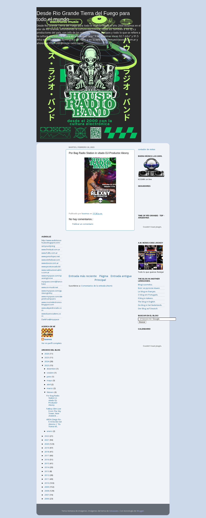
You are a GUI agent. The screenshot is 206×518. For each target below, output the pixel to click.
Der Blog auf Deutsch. (148, 308)
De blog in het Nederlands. (150, 305)
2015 (47, 463)
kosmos (48, 339)
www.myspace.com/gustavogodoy (51, 291)
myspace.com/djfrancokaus (51, 282)
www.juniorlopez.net (50, 256)
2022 (47, 436)
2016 (47, 459)
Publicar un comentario (82, 224)
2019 (47, 447)
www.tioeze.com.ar (50, 263)
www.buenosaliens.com (51, 314)
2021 (47, 440)
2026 (47, 353)
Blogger (140, 511)
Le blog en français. (147, 291)
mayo (50, 380)
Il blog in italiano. (145, 298)
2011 (47, 479)
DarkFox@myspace (50, 319)
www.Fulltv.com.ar (49, 253)
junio (49, 376)
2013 (47, 471)
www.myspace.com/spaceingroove (51, 276)
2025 (47, 357)
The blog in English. (146, 301)
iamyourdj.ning (48, 246)
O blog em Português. (148, 294)
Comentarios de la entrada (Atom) (96, 285)
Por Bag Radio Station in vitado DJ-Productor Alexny (52, 400)
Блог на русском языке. (149, 288)
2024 (47, 361)
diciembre (51, 368)
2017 (47, 455)
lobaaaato (114, 511)
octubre (50, 372)
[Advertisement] (100, 252)
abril (49, 384)
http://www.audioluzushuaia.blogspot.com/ (51, 241)
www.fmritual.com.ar (50, 249)
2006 (47, 498)
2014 (47, 467)
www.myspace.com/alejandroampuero (51, 297)
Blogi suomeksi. (145, 284)
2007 (47, 494)
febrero (50, 392)
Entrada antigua (121, 276)
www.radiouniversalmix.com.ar (51, 271)
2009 (47, 487)
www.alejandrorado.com (51, 309)
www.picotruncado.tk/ (51, 266)
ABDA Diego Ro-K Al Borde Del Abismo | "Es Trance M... (54, 423)
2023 (47, 365)
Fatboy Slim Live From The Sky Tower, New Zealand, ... (53, 412)
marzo (50, 388)
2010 (47, 483)
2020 (47, 444)
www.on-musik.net (49, 287)
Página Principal (101, 278)
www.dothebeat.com (50, 259)
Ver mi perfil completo (51, 343)
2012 (47, 475)
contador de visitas (146, 149)
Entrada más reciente (83, 276)
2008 (47, 490)
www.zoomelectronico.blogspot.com (51, 303)
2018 (47, 451)
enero (50, 431)
